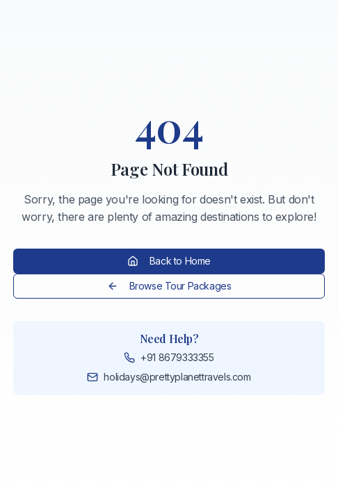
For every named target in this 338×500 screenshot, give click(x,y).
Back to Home (169, 261)
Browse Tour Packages (169, 286)
